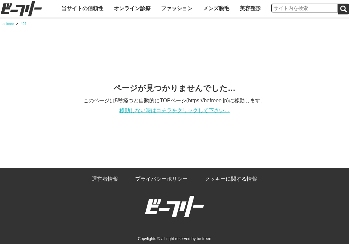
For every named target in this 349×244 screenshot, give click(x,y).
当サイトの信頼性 (82, 8)
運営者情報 (105, 179)
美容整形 (250, 8)
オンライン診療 (132, 8)
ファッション (177, 8)
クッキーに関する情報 (231, 179)
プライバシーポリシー (161, 179)
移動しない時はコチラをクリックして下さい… (174, 110)
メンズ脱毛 (216, 8)
